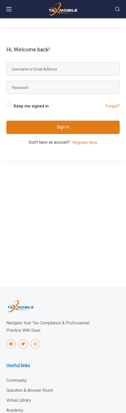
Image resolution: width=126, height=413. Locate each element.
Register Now (84, 143)
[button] (117, 9)
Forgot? (112, 106)
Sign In (63, 127)
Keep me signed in (31, 106)
